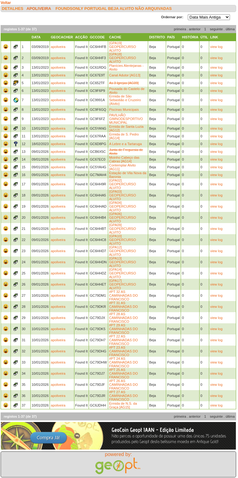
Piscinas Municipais (124, 109)
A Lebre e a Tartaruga (125, 144)
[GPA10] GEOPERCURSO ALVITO (122, 239)
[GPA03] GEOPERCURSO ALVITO (122, 195)
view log (216, 47)
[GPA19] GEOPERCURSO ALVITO (122, 46)
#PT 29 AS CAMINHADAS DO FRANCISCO (123, 328)
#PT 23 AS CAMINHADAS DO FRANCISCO (123, 351)
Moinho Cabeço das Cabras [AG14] (124, 159)
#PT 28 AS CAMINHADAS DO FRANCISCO (123, 317)
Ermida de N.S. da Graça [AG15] (123, 405)
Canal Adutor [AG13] (124, 75)
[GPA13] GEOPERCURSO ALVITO (122, 262)
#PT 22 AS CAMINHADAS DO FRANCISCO (123, 340)
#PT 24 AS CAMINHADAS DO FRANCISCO (123, 362)
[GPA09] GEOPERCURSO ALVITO (122, 228)
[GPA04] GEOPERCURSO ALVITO (122, 206)
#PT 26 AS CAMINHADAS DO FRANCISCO (123, 384)
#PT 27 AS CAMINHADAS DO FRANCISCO (123, 395)
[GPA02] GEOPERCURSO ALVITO (122, 184)
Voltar (6, 3)
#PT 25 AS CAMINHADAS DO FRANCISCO (123, 373)
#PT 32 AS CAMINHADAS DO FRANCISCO (123, 295)
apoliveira (38, 8)
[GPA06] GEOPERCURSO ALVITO (122, 217)
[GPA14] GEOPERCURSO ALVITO (122, 273)
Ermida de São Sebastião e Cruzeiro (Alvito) (125, 100)
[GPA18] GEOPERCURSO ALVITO (122, 57)
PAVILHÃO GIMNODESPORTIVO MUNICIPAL (126, 118)
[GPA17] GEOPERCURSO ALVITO (122, 284)
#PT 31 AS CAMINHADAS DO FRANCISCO (123, 306)
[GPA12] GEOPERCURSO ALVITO (122, 250)
